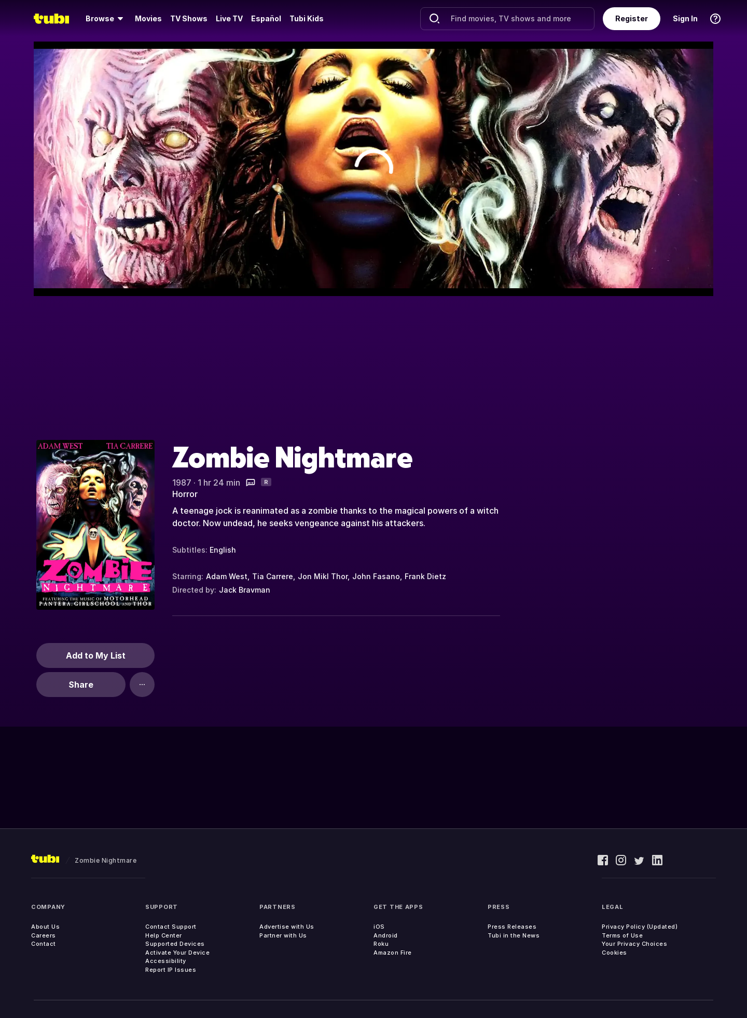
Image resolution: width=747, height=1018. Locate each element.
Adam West (226, 576)
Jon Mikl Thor (323, 576)
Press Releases (512, 926)
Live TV (229, 18)
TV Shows (189, 18)
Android (386, 935)
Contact (43, 943)
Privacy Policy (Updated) (639, 926)
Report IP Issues (170, 969)
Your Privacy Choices (634, 943)
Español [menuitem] (266, 18)
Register (631, 18)
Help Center (163, 935)
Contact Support (171, 926)
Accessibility (165, 961)
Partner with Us (283, 935)
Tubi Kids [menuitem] (306, 18)
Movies (148, 18)
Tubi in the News (514, 935)
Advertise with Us (286, 926)
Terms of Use (622, 935)
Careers (43, 935)
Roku (381, 943)
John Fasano (376, 576)
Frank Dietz (425, 576)
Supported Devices (175, 943)
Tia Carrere (272, 576)
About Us (45, 926)
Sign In (685, 18)
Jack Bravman (244, 589)
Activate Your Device (177, 952)
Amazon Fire (393, 952)
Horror (185, 494)
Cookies (614, 952)
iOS (379, 926)
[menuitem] (106, 18)
